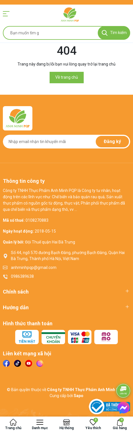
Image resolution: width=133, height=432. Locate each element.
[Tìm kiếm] (114, 33)
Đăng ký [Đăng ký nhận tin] (112, 141)
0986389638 (22, 276)
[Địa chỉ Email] (66, 141)
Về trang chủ (66, 77)
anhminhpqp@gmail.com (33, 267)
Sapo (78, 395)
